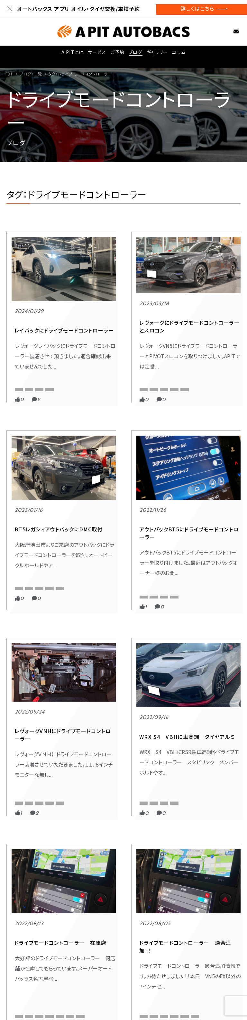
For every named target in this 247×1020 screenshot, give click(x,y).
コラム (179, 54)
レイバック (24, 383)
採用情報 (195, 957)
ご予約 (116, 54)
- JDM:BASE (78, 987)
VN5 (99, 374)
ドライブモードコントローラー (40, 374)
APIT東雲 (59, 365)
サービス (95, 54)
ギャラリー (157, 54)
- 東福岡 (151, 972)
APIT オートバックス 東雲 (195, 365)
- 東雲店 (74, 972)
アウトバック (26, 589)
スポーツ (23, 354)
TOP (9, 73)
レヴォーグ (104, 393)
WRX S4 (104, 802)
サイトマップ (198, 988)
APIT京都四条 (142, 365)
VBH (126, 580)
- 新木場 (105, 972)
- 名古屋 (151, 979)
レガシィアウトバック (192, 393)
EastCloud (105, 580)
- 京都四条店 (79, 979)
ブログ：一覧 (31, 73)
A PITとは (71, 54)
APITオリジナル (29, 365)
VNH (99, 589)
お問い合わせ (229, 31)
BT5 (211, 374)
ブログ (135, 54)
